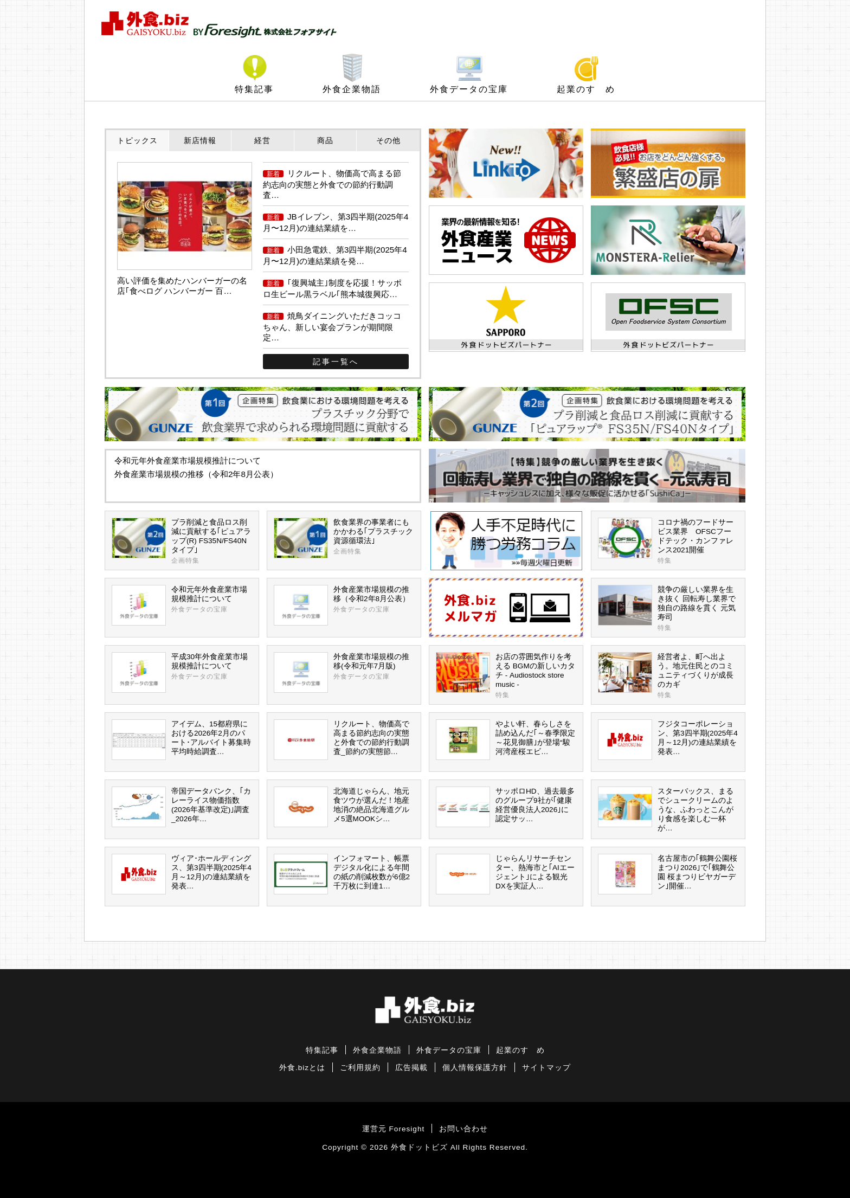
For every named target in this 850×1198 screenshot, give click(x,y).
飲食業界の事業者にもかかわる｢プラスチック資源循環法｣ (344, 538)
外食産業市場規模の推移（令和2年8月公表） (196, 474)
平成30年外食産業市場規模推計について (182, 672)
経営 (262, 140)
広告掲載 (411, 1068)
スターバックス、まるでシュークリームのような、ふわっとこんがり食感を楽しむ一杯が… (665, 809)
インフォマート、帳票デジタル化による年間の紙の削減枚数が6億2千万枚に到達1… (342, 874)
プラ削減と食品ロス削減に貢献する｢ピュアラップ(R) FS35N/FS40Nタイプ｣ (182, 541)
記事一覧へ (336, 361)
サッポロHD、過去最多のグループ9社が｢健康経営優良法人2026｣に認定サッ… (505, 807)
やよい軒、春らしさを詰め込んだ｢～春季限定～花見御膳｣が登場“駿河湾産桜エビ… (505, 739)
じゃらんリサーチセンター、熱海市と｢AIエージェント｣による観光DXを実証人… (505, 874)
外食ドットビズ (419, 1147)
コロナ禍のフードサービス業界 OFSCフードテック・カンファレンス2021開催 (668, 541)
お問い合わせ (463, 1129)
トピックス (137, 140)
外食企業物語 (352, 89)
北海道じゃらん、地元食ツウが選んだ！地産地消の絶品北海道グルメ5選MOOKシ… (341, 807)
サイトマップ (546, 1068)
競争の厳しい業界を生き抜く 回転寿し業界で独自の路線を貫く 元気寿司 (668, 609)
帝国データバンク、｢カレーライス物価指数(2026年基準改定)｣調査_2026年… (181, 807)
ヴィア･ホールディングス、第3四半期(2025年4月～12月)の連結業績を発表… (182, 874)
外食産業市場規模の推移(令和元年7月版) (344, 672)
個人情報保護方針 (474, 1068)
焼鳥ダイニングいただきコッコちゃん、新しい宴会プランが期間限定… (332, 326)
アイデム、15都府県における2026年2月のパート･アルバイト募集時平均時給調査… (181, 739)
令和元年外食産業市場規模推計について (187, 460)
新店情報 (200, 140)
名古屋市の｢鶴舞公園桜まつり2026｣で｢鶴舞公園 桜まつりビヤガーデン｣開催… (667, 874)
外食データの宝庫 (469, 89)
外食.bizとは (302, 1068)
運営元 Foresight (393, 1129)
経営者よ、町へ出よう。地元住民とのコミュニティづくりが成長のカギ (668, 676)
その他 (388, 140)
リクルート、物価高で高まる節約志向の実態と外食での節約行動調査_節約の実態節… (341, 739)
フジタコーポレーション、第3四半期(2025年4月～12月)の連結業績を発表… (668, 739)
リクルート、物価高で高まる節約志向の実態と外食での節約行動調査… (332, 184)
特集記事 (254, 89)
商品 (325, 140)
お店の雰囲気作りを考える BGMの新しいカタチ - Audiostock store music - (506, 676)
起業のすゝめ (586, 89)
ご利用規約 (360, 1068)
